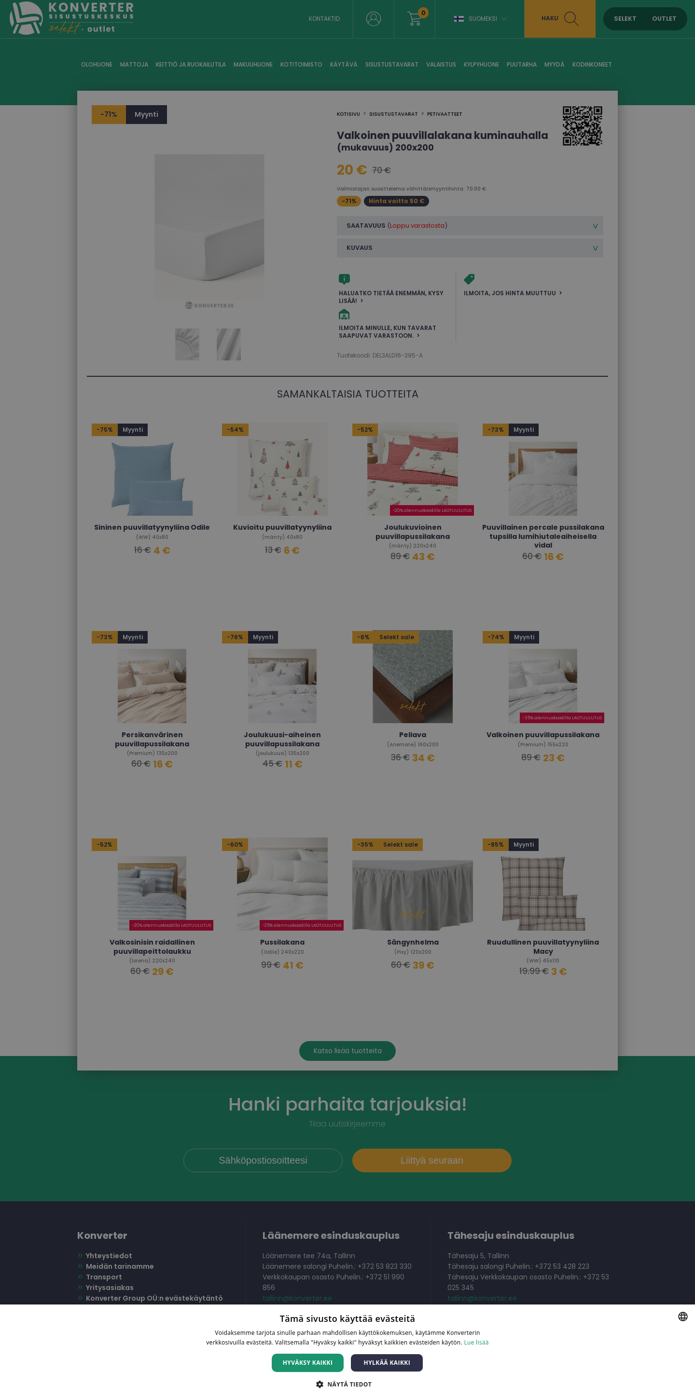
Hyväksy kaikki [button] (308, 1363)
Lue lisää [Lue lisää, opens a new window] (476, 1342)
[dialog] (347, 700)
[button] (347, 1383)
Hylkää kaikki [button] (387, 1363)
